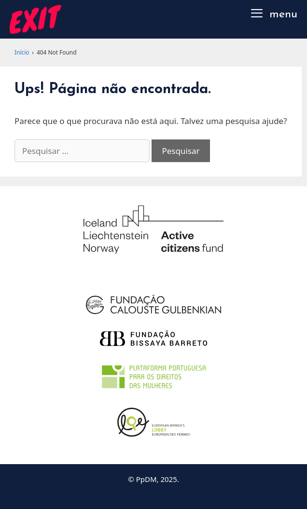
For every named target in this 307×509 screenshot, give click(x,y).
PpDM (146, 479)
